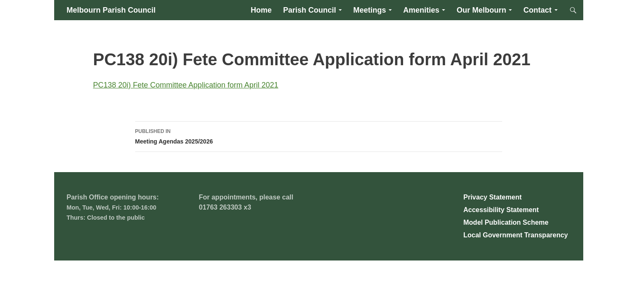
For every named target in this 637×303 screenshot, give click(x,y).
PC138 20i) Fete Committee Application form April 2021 (185, 85)
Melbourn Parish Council (111, 10)
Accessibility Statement (501, 209)
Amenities (421, 10)
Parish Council (309, 10)
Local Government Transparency (516, 235)
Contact (538, 10)
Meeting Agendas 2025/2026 (318, 135)
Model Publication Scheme (506, 222)
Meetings (369, 10)
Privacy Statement (493, 197)
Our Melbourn (481, 10)
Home (261, 10)
